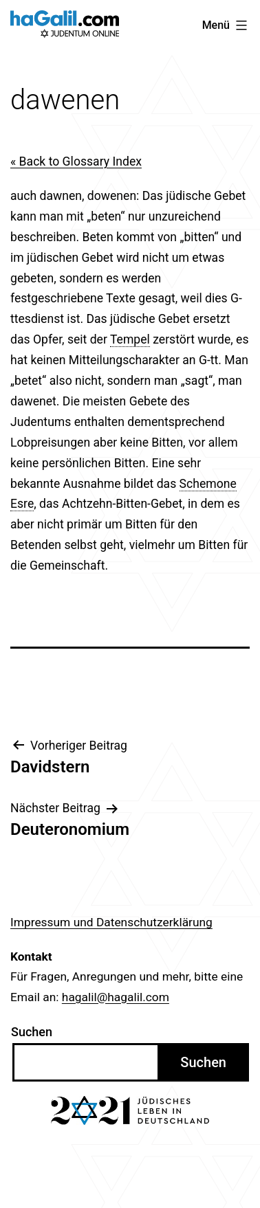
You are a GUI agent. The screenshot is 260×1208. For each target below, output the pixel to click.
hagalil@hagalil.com (115, 997)
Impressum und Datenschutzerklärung (111, 922)
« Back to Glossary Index (76, 161)
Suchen (31, 1032)
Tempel (130, 339)
